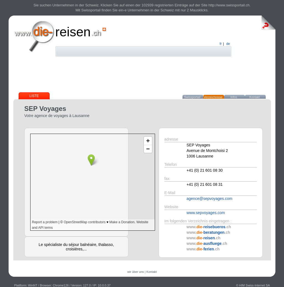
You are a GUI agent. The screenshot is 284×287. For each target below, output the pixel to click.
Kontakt (254, 97)
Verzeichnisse (213, 97)
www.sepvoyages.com (206, 212)
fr (221, 44)
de (228, 44)
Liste (34, 96)
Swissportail (192, 97)
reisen (73, 31)
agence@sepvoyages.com (209, 198)
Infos (233, 97)
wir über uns (135, 271)
